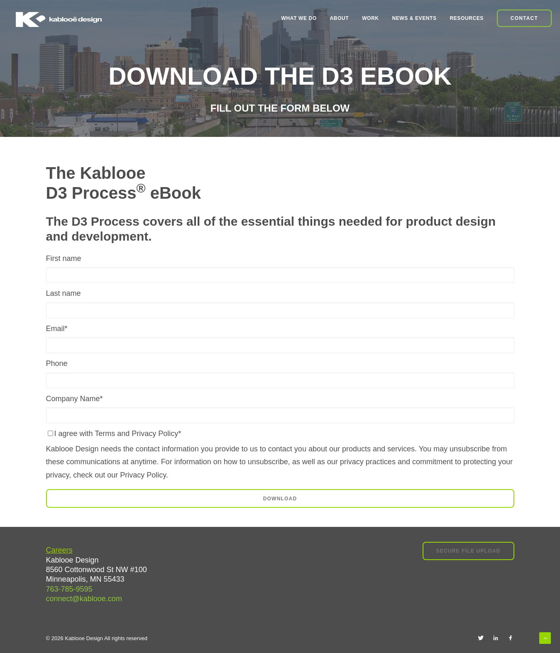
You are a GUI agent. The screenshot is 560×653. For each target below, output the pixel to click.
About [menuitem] (339, 18)
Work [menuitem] (370, 18)
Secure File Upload (468, 551)
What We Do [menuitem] (299, 18)
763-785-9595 (69, 589)
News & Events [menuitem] (414, 18)
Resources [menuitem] (467, 18)
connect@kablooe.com (84, 599)
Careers (59, 550)
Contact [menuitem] (524, 18)
